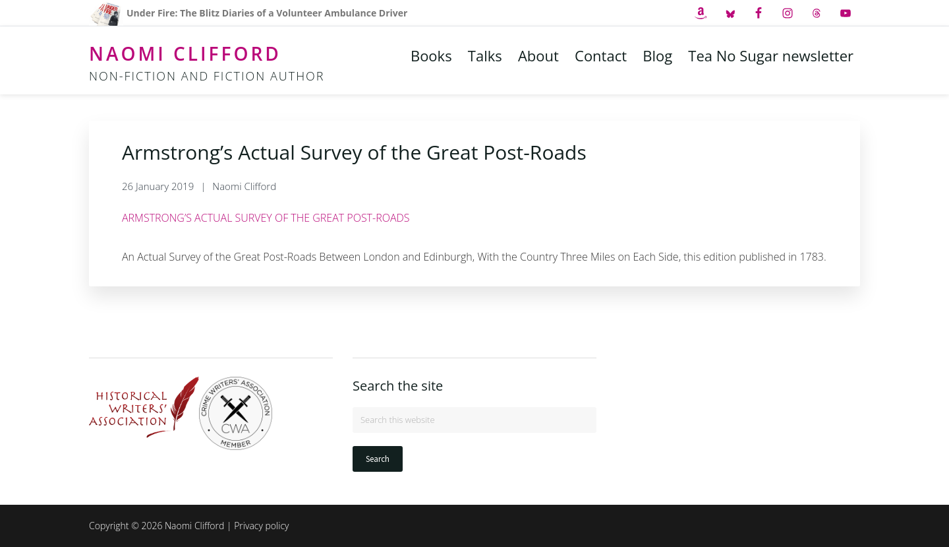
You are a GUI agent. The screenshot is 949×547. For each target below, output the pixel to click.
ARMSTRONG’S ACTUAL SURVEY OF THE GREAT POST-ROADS (266, 217)
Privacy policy (261, 525)
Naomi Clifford (185, 53)
